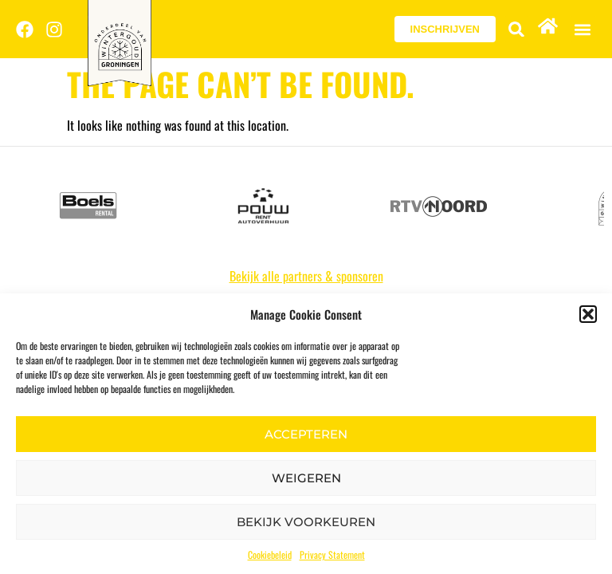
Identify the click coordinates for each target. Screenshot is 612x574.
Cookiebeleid (270, 554)
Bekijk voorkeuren (306, 521)
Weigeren (306, 478)
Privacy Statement (332, 554)
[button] (588, 314)
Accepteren (306, 434)
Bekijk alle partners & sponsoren (306, 275)
